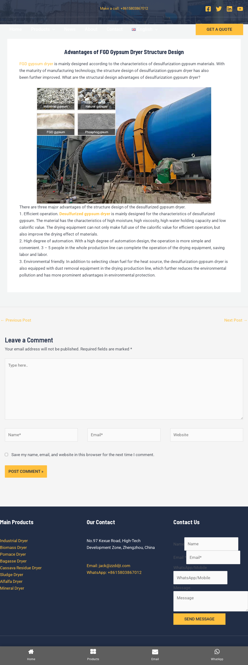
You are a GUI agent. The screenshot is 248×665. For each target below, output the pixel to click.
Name (178, 543)
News (70, 29)
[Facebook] (208, 9)
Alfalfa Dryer (11, 581)
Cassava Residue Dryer (21, 567)
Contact (115, 29)
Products (43, 29)
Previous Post (15, 320)
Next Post (236, 320)
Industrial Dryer (14, 540)
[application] (52, 29)
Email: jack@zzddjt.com (108, 565)
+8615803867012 (134, 8)
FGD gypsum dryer (36, 63)
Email (179, 557)
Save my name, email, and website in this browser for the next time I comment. (82, 454)
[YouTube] (240, 9)
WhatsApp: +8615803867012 (114, 572)
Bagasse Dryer (13, 561)
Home (15, 29)
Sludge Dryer (11, 574)
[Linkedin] (229, 9)
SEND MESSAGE (199, 619)
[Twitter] (219, 9)
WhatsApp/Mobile (190, 567)
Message (181, 587)
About (91, 29)
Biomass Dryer (13, 547)
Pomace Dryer (13, 554)
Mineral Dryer (12, 588)
